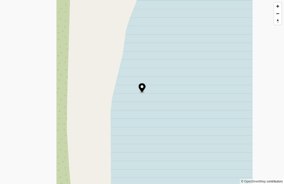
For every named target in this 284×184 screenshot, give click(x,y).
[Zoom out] (277, 13)
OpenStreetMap (255, 181)
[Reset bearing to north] (277, 21)
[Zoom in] (277, 6)
